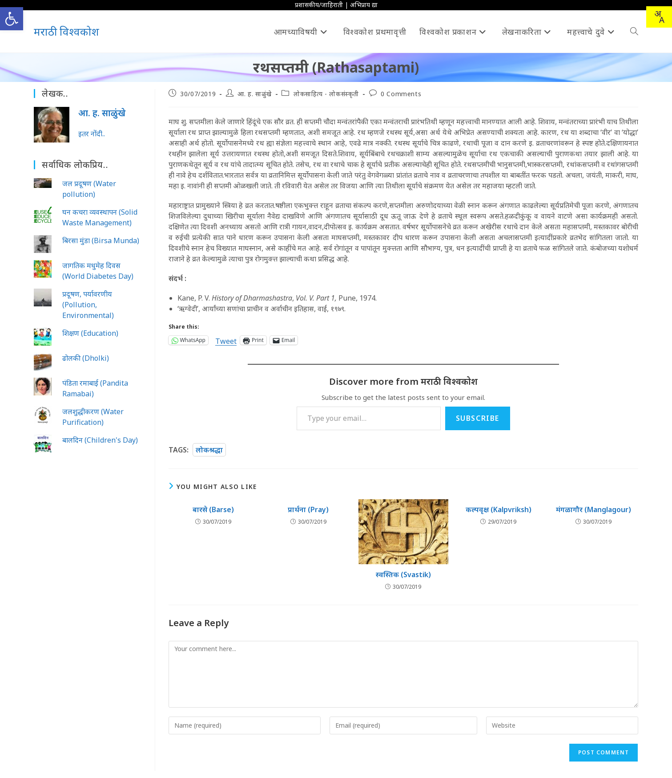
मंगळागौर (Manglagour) (593, 509)
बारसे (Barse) (213, 509)
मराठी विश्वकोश (66, 31)
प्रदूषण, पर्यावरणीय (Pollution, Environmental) (88, 304)
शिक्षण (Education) (90, 333)
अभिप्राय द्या (364, 4)
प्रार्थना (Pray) (308, 509)
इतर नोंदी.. (91, 133)
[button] (11, 18)
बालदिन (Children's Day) (100, 440)
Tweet (226, 340)
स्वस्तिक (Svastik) (403, 574)
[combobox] (659, 16)
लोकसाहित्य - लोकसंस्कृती (326, 94)
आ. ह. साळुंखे (254, 94)
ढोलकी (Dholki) (85, 358)
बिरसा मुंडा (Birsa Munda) (100, 240)
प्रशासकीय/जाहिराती (319, 4)
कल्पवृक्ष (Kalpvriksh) (498, 509)
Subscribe (477, 418)
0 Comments (401, 94)
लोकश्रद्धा (209, 450)
